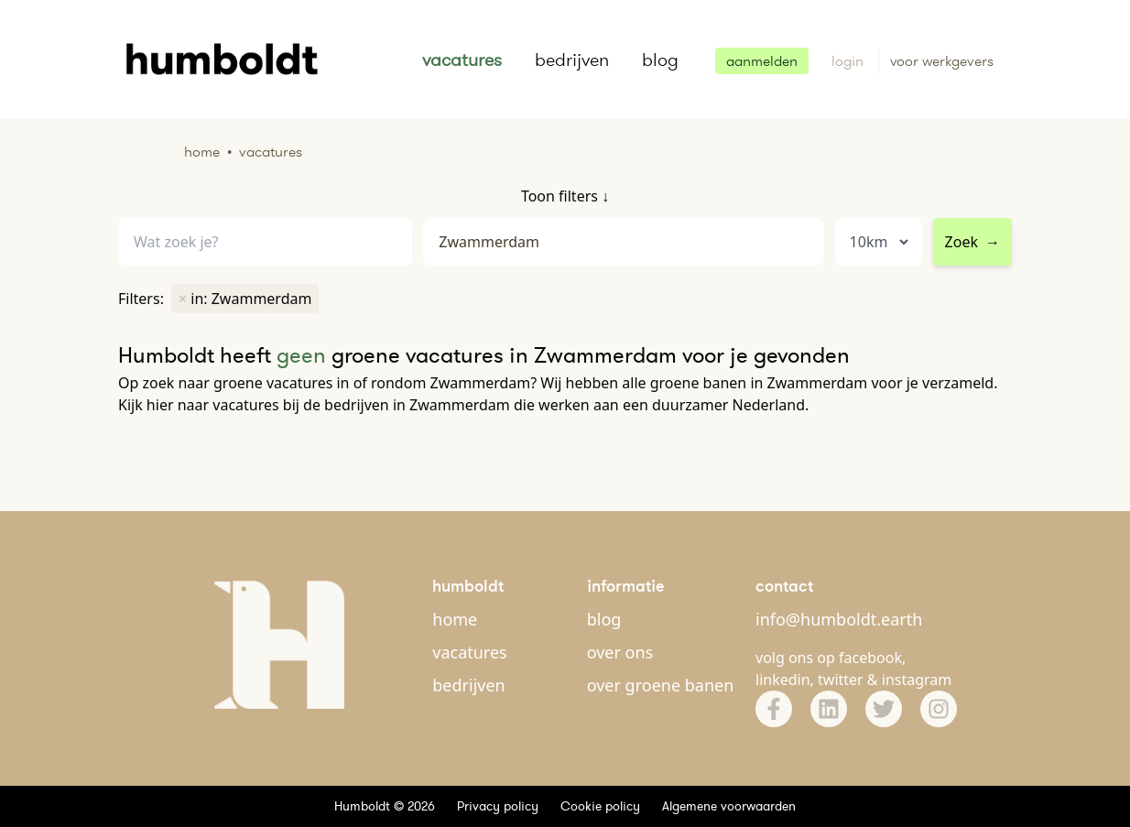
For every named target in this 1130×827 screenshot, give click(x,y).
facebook (870, 657)
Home (202, 151)
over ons (620, 652)
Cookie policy (600, 806)
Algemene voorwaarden (729, 806)
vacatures (462, 59)
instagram (917, 679)
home (454, 619)
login (849, 61)
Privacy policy (497, 806)
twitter (841, 679)
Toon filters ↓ (565, 196)
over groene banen (660, 685)
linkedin (782, 679)
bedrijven (572, 59)
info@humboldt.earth (838, 619)
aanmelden (762, 61)
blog (660, 59)
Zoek (972, 242)
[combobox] (623, 242)
